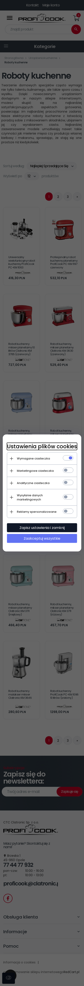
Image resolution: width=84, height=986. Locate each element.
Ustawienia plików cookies (42, 446)
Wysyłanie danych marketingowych (30, 497)
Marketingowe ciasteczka (35, 471)
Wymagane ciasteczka (33, 458)
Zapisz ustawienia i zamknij (42, 527)
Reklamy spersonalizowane (37, 512)
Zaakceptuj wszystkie (42, 538)
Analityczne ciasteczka (33, 483)
